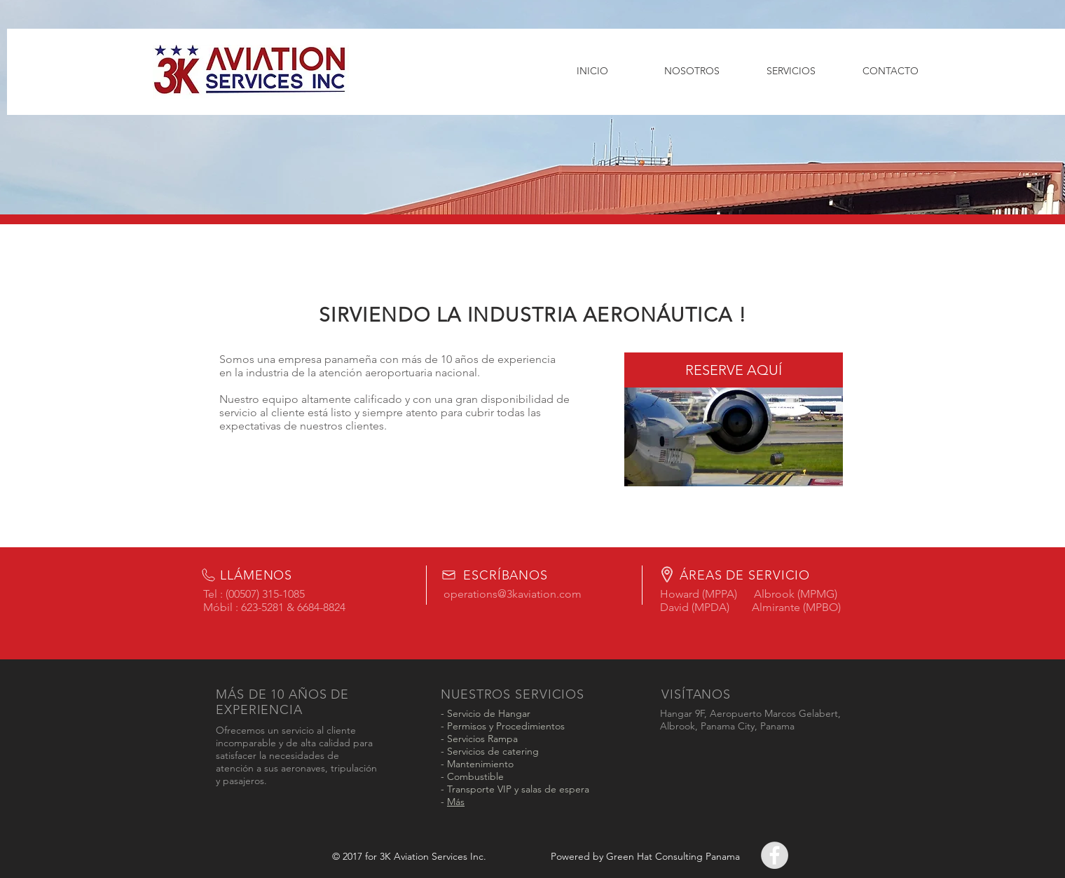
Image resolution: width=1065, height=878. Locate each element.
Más (456, 801)
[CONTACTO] (890, 71)
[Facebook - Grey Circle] (774, 855)
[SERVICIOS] (791, 71)
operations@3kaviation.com (513, 594)
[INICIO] (592, 71)
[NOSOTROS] (691, 71)
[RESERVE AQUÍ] (733, 369)
